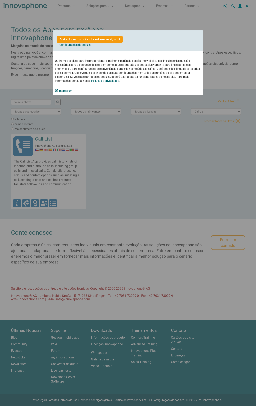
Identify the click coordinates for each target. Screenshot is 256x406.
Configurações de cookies (75, 44)
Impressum (63, 90)
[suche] (234, 6)
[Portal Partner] (240, 6)
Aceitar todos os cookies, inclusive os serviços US (90, 39)
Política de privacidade (105, 80)
